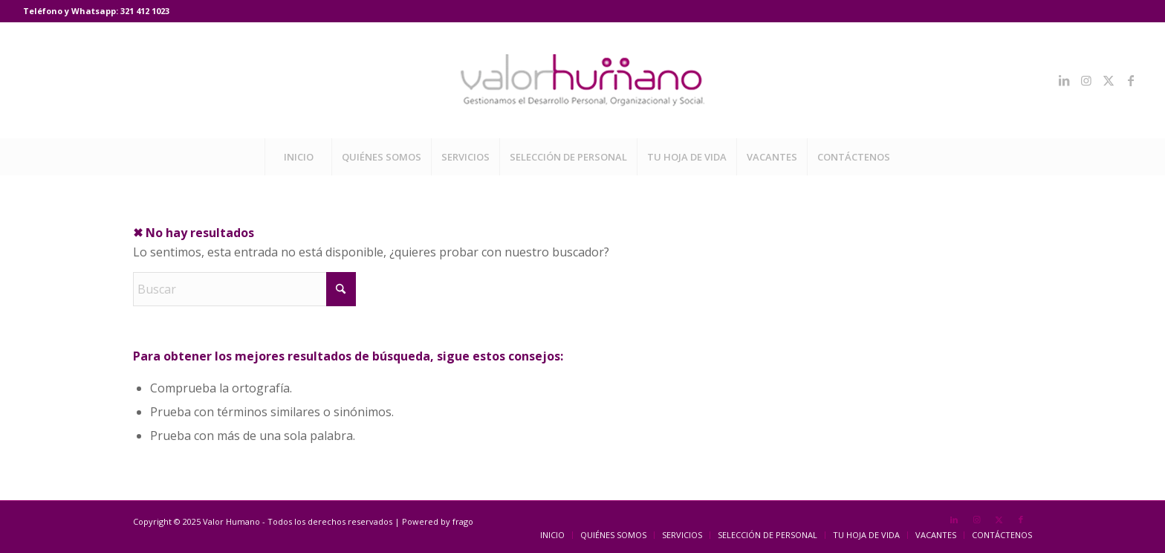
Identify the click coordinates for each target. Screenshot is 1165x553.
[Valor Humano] (582, 80)
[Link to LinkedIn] (1064, 80)
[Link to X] (1108, 80)
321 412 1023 (144, 10)
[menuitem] (298, 156)
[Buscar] (244, 289)
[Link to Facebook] (1131, 80)
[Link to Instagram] (1086, 80)
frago (462, 521)
